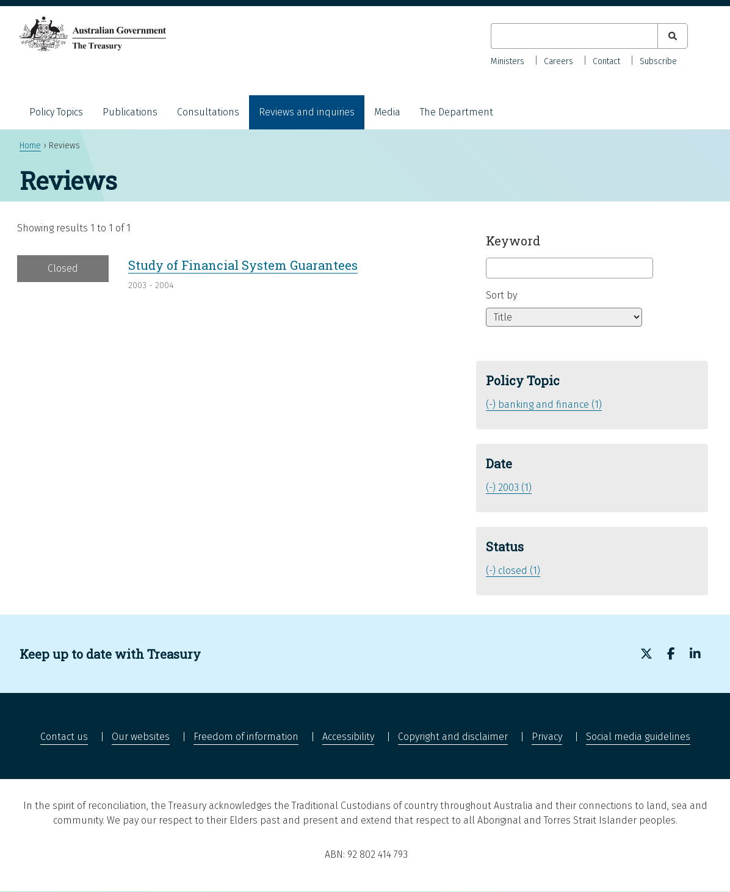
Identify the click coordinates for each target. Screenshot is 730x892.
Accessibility (348, 736)
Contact (606, 61)
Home (30, 145)
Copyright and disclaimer (453, 736)
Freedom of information (245, 736)
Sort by (501, 295)
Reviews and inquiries (307, 112)
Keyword (513, 240)
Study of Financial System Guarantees (243, 265)
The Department (456, 112)
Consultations (208, 112)
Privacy (547, 736)
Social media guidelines (638, 736)
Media (387, 112)
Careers (558, 61)
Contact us (64, 736)
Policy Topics (56, 112)
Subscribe (658, 61)
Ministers (507, 61)
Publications (130, 112)
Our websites (141, 736)
